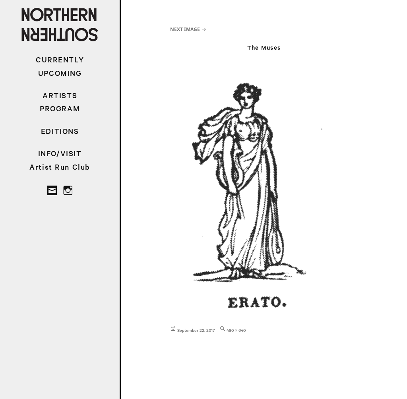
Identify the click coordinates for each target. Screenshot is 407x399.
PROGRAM (60, 108)
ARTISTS (60, 95)
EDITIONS (60, 131)
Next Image (185, 29)
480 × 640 (236, 330)
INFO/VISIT (60, 153)
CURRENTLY (60, 59)
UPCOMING (60, 73)
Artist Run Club (59, 167)
